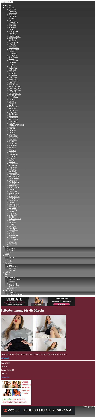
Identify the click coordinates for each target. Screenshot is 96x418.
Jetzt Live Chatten (15, 279)
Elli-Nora (12, 232)
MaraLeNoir (13, 15)
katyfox (11, 141)
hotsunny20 (13, 173)
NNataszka (12, 213)
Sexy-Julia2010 (14, 176)
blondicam (12, 99)
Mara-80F (12, 24)
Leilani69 (12, 29)
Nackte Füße (13, 266)
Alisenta (11, 152)
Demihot (12, 158)
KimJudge (12, 26)
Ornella (11, 64)
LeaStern (12, 162)
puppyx (11, 211)
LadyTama (12, 208)
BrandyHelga (13, 31)
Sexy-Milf (12, 108)
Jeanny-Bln (12, 73)
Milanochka (13, 145)
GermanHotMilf (14, 206)
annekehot (12, 27)
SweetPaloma (13, 57)
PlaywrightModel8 (15, 90)
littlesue (11, 202)
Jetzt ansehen (5, 377)
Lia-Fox (11, 72)
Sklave (7, 254)
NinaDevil (12, 237)
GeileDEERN (13, 136)
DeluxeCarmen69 (15, 37)
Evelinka (12, 134)
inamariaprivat (13, 200)
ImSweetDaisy (14, 154)
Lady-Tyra (12, 20)
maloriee (12, 281)
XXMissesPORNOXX (16, 125)
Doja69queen (13, 97)
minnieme (12, 222)
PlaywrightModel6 (15, 88)
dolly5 (11, 105)
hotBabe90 (12, 221)
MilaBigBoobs (14, 106)
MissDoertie (13, 165)
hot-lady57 (12, 226)
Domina (11, 250)
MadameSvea (13, 22)
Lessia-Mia (12, 79)
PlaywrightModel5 (15, 86)
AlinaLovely (13, 209)
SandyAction (13, 38)
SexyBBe (12, 217)
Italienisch (12, 130)
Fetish (11, 259)
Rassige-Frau (13, 84)
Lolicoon (12, 129)
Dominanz (8, 246)
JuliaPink (12, 44)
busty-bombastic (14, 204)
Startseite (8, 5)
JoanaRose (12, 151)
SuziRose (12, 160)
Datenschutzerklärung (16, 294)
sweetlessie (12, 147)
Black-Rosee (13, 53)
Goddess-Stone (14, 42)
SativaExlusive (14, 178)
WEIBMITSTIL (14, 61)
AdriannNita (13, 55)
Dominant (12, 248)
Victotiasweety (14, 49)
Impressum (8, 290)
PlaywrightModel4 (15, 95)
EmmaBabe (13, 123)
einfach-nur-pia (14, 81)
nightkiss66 (13, 171)
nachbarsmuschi (14, 197)
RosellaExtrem (14, 182)
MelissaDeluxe (14, 119)
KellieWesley (13, 68)
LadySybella (13, 16)
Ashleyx (11, 59)
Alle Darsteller (10, 7)
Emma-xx (12, 83)
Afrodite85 (12, 103)
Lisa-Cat (12, 224)
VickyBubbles (13, 215)
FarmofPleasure (14, 175)
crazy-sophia (13, 186)
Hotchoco (12, 233)
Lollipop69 (12, 70)
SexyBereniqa (13, 114)
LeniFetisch (13, 283)
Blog (6, 276)
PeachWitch (13, 112)
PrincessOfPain (14, 285)
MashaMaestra (14, 235)
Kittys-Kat (12, 9)
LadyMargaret (13, 110)
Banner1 (7, 274)
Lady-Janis (12, 132)
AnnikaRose (13, 75)
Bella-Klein (13, 77)
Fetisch (7, 255)
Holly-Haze (13, 228)
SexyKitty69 (13, 156)
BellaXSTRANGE (15, 219)
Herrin (11, 252)
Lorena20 (12, 241)
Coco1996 (12, 46)
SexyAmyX (13, 140)
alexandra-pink (14, 193)
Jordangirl (12, 169)
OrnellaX (12, 198)
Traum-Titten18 (14, 195)
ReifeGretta (13, 167)
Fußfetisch (8, 263)
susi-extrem (13, 143)
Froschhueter (13, 164)
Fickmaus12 (13, 35)
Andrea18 (12, 18)
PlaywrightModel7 (15, 94)
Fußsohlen (12, 268)
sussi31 (11, 51)
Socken (7, 272)
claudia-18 (12, 189)
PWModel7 (13, 92)
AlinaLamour (13, 116)
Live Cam (12, 278)
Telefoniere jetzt (14, 287)
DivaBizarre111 (14, 48)
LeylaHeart (12, 62)
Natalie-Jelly (13, 66)
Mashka (11, 101)
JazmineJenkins (14, 138)
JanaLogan (12, 11)
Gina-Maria (13, 244)
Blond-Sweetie (14, 187)
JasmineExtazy (14, 184)
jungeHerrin (13, 33)
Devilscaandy (13, 121)
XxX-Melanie (13, 239)
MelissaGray (13, 40)
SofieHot (12, 127)
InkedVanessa (13, 118)
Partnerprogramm (89, 406)
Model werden (9, 289)
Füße (10, 265)
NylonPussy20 (13, 180)
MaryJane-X (13, 13)
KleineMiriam (13, 230)
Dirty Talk (8, 261)
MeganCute (13, 243)
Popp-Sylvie (13, 191)
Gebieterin (12, 149)
